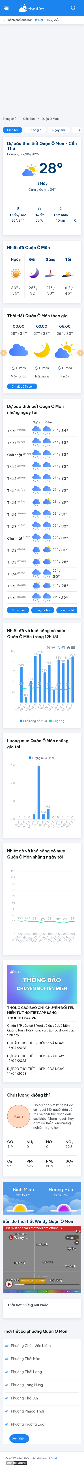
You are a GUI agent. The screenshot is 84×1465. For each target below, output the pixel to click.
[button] (3, 353)
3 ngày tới (43, 610)
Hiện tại (12, 130)
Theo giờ (35, 130)
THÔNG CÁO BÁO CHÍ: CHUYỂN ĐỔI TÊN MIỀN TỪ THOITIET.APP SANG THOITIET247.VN (40, 1013)
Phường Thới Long (26, 1372)
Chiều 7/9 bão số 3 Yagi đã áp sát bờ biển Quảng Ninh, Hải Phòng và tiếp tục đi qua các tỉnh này (41, 1030)
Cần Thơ (29, 118)
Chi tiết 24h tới (22, 386)
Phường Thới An (24, 1398)
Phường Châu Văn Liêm (31, 1345)
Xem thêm (19, 1438)
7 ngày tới (68, 610)
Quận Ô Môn (50, 118)
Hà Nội (38, 20)
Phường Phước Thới (27, 1411)
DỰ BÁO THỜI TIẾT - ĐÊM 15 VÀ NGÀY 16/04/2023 (35, 1045)
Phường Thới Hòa (25, 1358)
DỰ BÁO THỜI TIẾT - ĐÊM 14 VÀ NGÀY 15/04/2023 (35, 1058)
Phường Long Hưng (27, 1385)
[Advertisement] (42, 69)
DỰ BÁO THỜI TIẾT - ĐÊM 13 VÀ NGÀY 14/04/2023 (35, 1071)
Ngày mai (58, 130)
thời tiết (53, 1458)
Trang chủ (9, 118)
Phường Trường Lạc (27, 1424)
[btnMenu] (6, 8)
